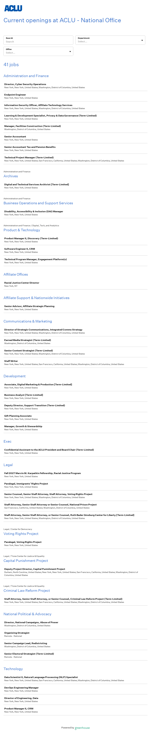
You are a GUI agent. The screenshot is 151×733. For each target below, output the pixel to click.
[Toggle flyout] (142, 40)
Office (9, 49)
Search (9, 38)
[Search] (38, 42)
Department (84, 38)
